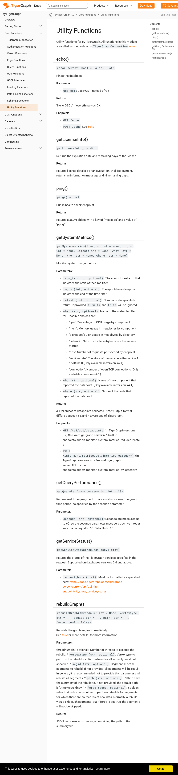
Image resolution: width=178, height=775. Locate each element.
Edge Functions (16, 60)
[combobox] (66, 5)
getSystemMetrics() (162, 41)
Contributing (12, 141)
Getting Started (13, 26)
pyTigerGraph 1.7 (64, 14)
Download (146, 5)
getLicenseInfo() (160, 33)
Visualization (12, 128)
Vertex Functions (17, 53)
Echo (91, 126)
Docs (37, 5)
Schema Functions (18, 100)
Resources (121, 5)
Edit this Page (168, 14)
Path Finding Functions (20, 94)
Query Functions (16, 67)
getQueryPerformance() (163, 47)
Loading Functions (18, 87)
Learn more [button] (103, 768)
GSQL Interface (16, 80)
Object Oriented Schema (19, 135)
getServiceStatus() (162, 53)
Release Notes (13, 148)
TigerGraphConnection (20, 40)
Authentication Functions (21, 46)
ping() (155, 37)
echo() (155, 28)
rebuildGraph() (160, 57)
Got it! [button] (160, 768)
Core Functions (13, 33)
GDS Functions (13, 114)
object (114, 46)
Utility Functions (16, 107)
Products (99, 5)
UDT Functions (15, 73)
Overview (10, 19)
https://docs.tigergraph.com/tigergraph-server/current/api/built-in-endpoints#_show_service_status (93, 586)
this (64, 635)
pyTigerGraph (11, 14)
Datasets (10, 121)
